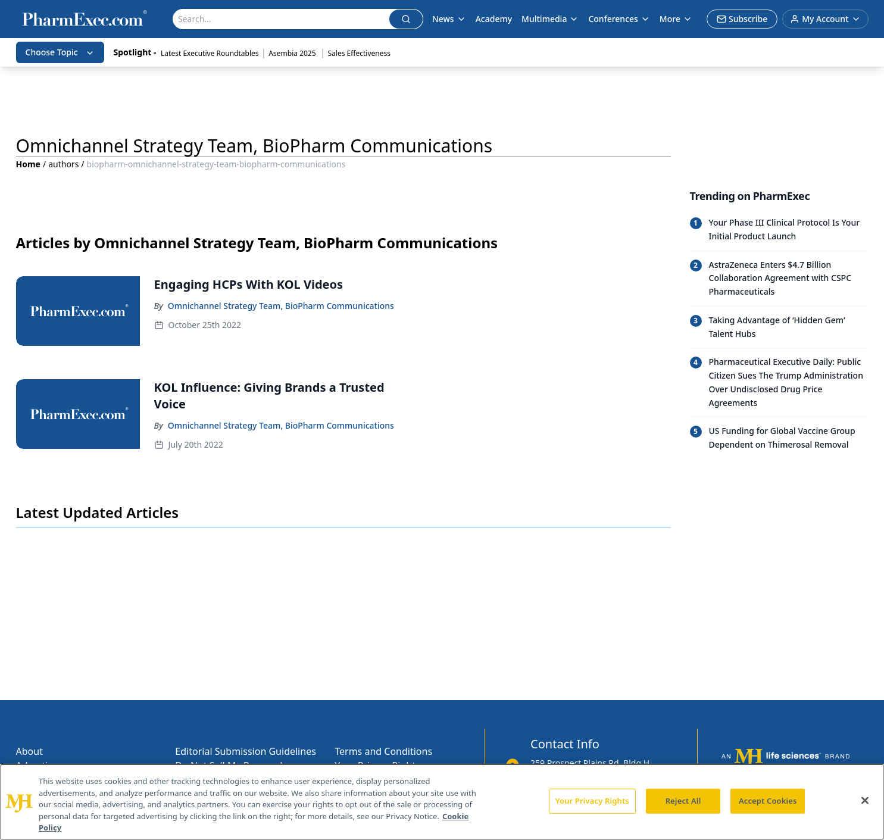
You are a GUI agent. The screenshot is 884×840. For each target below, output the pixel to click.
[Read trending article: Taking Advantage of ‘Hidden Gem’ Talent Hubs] (779, 327)
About (29, 751)
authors (63, 164)
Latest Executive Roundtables (209, 53)
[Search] (281, 19)
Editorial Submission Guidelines (245, 751)
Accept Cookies (768, 800)
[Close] (865, 801)
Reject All (683, 800)
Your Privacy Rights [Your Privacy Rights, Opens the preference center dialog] (592, 800)
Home (28, 164)
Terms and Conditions (383, 751)
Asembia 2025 (292, 53)
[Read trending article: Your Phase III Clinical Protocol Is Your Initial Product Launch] (779, 230)
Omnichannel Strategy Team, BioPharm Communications (281, 305)
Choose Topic (60, 52)
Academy (494, 18)
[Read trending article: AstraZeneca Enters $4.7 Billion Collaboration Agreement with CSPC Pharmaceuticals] (779, 278)
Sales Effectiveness (359, 53)
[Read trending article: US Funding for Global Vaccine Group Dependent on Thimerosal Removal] (779, 438)
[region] (442, 802)
